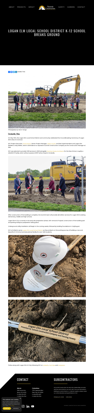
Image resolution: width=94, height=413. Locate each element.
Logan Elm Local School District (33, 230)
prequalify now (59, 396)
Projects (21, 7)
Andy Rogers (27, 143)
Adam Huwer (51, 143)
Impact (31, 7)
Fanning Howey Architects (55, 151)
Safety (61, 7)
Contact (81, 7)
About (11, 7)
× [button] (20, 398)
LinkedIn (46, 365)
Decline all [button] (16, 408)
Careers (71, 7)
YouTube (52, 365)
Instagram (61, 365)
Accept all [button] (6, 408)
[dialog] (11, 404)
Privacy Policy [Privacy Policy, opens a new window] (11, 405)
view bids (69, 396)
